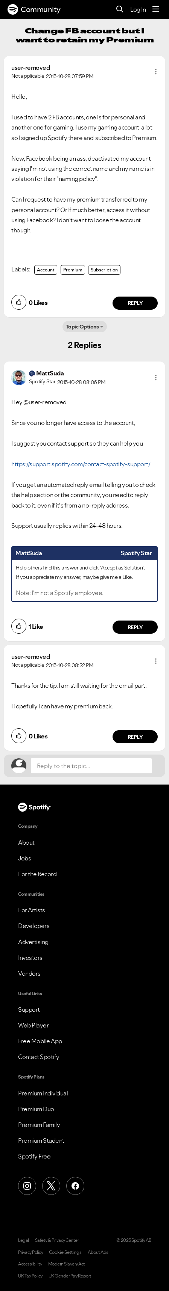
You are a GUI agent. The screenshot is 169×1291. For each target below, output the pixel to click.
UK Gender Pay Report (70, 1276)
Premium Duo (36, 1109)
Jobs (24, 858)
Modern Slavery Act (66, 1264)
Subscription (104, 270)
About (26, 842)
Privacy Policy (30, 1252)
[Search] (120, 9)
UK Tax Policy (30, 1276)
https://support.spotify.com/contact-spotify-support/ (80, 464)
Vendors (29, 973)
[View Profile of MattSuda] (50, 373)
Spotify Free (34, 1156)
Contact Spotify (38, 1057)
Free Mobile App (40, 1041)
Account (46, 270)
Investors (30, 958)
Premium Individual (43, 1093)
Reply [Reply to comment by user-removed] (135, 303)
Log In (138, 9)
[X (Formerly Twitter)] (51, 1186)
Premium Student (41, 1140)
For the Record (37, 874)
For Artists (31, 910)
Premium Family (39, 1125)
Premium (72, 270)
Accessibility (30, 1264)
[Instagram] (27, 1186)
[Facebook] (75, 1186)
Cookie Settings (65, 1252)
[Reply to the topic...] (91, 765)
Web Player (33, 1025)
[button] (155, 71)
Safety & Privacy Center (57, 1240)
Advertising (33, 942)
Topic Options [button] (82, 326)
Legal (23, 1240)
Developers (33, 926)
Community (34, 9)
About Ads (98, 1252)
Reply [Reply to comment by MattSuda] (135, 627)
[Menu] (155, 9)
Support (29, 1009)
